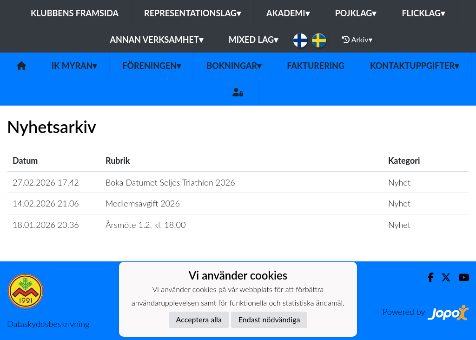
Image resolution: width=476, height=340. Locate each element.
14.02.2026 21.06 (46, 203)
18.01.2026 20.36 (46, 225)
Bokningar (233, 65)
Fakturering (315, 65)
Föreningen (151, 65)
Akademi (288, 13)
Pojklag (356, 13)
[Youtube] (460, 277)
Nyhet (399, 182)
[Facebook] (427, 277)
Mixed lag (253, 39)
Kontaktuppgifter (414, 65)
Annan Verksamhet (156, 39)
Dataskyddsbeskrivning (48, 324)
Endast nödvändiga (269, 319)
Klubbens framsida (75, 13)
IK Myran (74, 65)
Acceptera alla (199, 319)
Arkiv (357, 39)
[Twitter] (442, 277)
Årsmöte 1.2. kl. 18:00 (145, 225)
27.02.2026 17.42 (46, 182)
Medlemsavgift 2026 (143, 203)
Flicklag (423, 13)
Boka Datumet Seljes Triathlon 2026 (170, 182)
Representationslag (192, 13)
